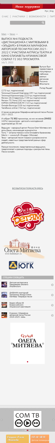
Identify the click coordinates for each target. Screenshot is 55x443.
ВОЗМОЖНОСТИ (37, 17)
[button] (12, 344)
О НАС (5, 17)
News (12, 34)
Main (3, 34)
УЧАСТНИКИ (18, 17)
